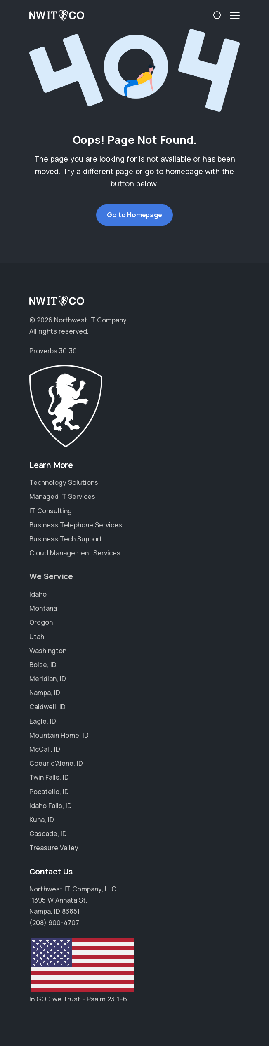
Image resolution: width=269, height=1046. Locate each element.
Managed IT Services (62, 496)
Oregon (41, 622)
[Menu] (235, 15)
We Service (51, 576)
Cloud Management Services (74, 552)
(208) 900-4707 (54, 922)
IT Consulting (50, 510)
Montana (43, 608)
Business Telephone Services (75, 524)
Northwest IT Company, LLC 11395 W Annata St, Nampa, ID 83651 (72, 900)
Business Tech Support (65, 538)
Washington (47, 650)
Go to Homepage (134, 214)
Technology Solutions (63, 482)
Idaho (38, 594)
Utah (36, 636)
